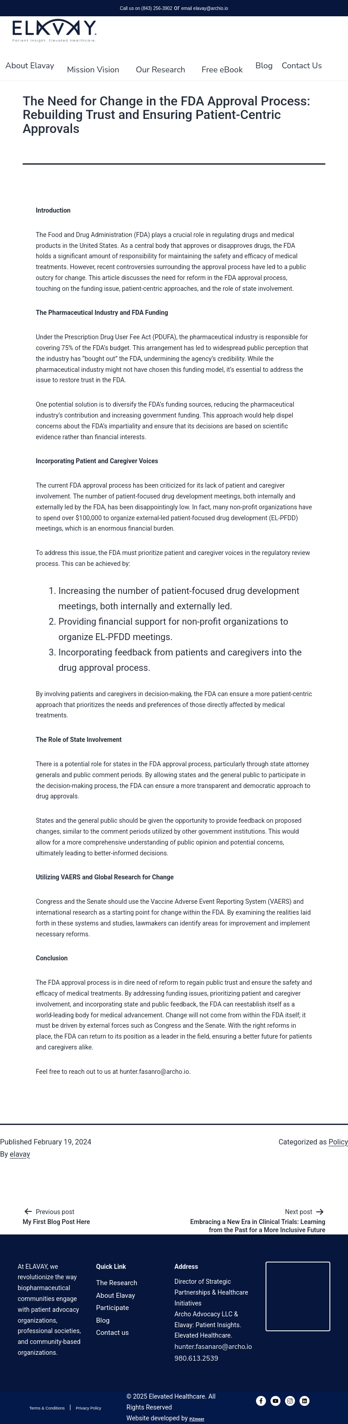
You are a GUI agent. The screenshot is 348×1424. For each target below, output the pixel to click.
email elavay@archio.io (204, 8)
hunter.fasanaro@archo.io (213, 1346)
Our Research (160, 69)
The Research (116, 1283)
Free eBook (222, 69)
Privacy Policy (88, 1408)
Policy (338, 1142)
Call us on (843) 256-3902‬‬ (146, 8)
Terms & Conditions (47, 1408)
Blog (264, 65)
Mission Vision (93, 69)
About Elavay (29, 65)
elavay (20, 1154)
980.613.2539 (196, 1358)
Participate (112, 1308)
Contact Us (302, 65)
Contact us (112, 1333)
